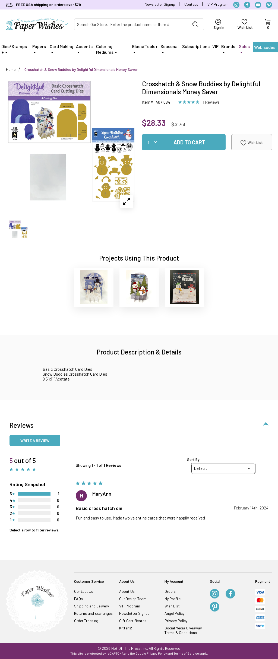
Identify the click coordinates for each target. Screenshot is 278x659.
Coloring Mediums (106, 49)
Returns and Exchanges (93, 613)
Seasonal (169, 48)
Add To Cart (189, 142)
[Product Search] (130, 24)
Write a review (34, 440)
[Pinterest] (269, 5)
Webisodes (264, 48)
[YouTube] (258, 5)
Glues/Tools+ (145, 48)
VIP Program (217, 4)
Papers (39, 48)
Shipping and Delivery (91, 606)
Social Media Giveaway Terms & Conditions (183, 630)
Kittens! (125, 628)
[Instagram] (236, 5)
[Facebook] (247, 5)
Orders (170, 591)
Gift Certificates (132, 620)
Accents (84, 48)
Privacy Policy (176, 620)
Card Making (61, 48)
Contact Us (83, 591)
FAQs (78, 598)
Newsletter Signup (160, 4)
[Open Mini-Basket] (267, 24)
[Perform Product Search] (195, 24)
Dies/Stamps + (14, 49)
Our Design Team (132, 598)
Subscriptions (196, 46)
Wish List (252, 142)
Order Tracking (86, 620)
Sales (244, 48)
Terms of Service (186, 653)
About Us (127, 591)
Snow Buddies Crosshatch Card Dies (75, 374)
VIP (215, 46)
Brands (228, 48)
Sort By (193, 459)
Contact (191, 4)
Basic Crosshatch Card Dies (67, 369)
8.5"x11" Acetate (56, 378)
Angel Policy (174, 613)
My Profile (173, 598)
